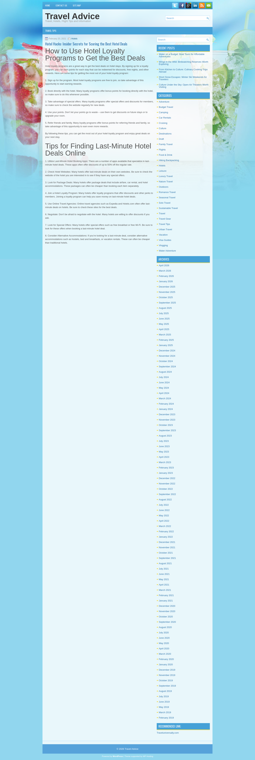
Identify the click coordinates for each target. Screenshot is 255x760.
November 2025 (167, 292)
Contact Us (61, 5)
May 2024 (164, 387)
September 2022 (167, 494)
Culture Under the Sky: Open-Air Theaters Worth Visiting (183, 85)
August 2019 (165, 691)
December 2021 (167, 542)
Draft (161, 139)
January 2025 (166, 345)
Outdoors (163, 187)
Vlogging (163, 245)
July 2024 (164, 377)
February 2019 (166, 717)
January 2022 (166, 536)
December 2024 (167, 350)
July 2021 (164, 568)
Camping (163, 112)
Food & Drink (165, 155)
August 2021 (165, 563)
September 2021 (167, 558)
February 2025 (166, 340)
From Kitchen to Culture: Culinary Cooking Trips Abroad (183, 70)
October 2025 (166, 297)
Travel (162, 213)
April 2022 (164, 520)
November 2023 (167, 419)
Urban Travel (165, 229)
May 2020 (164, 643)
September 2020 (167, 622)
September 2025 (167, 302)
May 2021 (164, 579)
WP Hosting (148, 756)
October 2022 (166, 489)
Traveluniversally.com (168, 732)
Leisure (162, 171)
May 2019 (164, 707)
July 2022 (164, 505)
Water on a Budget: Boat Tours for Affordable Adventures (182, 55)
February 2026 (166, 276)
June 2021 (164, 574)
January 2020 (166, 664)
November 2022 (167, 483)
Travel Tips (50, 30)
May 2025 (164, 324)
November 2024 (167, 356)
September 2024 (167, 366)
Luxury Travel (166, 176)
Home (47, 5)
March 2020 (165, 654)
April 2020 (164, 648)
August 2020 (165, 627)
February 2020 (166, 659)
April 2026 (164, 265)
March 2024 (165, 398)
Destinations (165, 133)
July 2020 (164, 632)
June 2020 (164, 638)
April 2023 (164, 457)
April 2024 (164, 393)
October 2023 (166, 425)
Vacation (163, 234)
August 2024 (165, 372)
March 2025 (165, 334)
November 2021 (167, 547)
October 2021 (166, 552)
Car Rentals (165, 117)
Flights (162, 149)
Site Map (77, 5)
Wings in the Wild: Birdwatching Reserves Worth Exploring (183, 62)
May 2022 (164, 515)
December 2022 (167, 478)
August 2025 (165, 308)
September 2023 (167, 430)
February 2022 (166, 531)
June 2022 (164, 510)
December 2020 (167, 606)
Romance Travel (167, 192)
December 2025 (167, 286)
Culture (162, 128)
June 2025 (164, 318)
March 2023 (165, 462)
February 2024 (166, 403)
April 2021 (164, 584)
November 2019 (167, 675)
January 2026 (166, 281)
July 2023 (164, 441)
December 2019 (167, 669)
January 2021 (166, 600)
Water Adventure (167, 250)
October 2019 (166, 680)
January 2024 (166, 409)
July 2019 (164, 696)
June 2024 (164, 382)
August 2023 (165, 435)
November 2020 (167, 611)
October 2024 (166, 361)
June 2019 (164, 701)
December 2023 (167, 414)
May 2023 (164, 451)
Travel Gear (165, 218)
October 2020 (166, 616)
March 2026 (165, 270)
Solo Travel (164, 202)
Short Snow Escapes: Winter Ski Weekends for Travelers (183, 78)
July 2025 (164, 313)
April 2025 (164, 329)
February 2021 (166, 595)
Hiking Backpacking (169, 160)
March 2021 (165, 590)
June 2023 (164, 446)
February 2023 (166, 467)
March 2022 (165, 526)
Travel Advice (72, 16)
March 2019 (165, 712)
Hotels (74, 38)
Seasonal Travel (167, 197)
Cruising (163, 123)
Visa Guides (165, 240)
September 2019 (167, 685)
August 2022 (165, 499)
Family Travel (165, 144)
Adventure (164, 101)
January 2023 (166, 473)
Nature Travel (166, 181)
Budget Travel (166, 107)
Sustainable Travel (168, 208)
